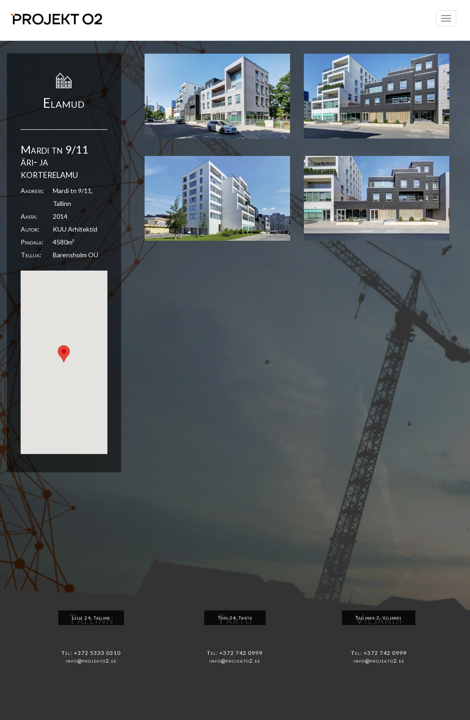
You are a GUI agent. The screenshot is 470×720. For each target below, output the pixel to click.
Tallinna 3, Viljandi (379, 617)
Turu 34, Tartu (235, 617)
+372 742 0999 (241, 652)
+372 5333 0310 (97, 652)
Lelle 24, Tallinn (91, 617)
